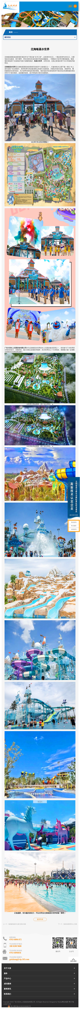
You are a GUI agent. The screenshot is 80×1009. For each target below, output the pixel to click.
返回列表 (40, 919)
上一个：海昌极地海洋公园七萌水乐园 (14, 924)
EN (75, 6)
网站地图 (65, 1002)
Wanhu (60, 1002)
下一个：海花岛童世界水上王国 (67, 924)
